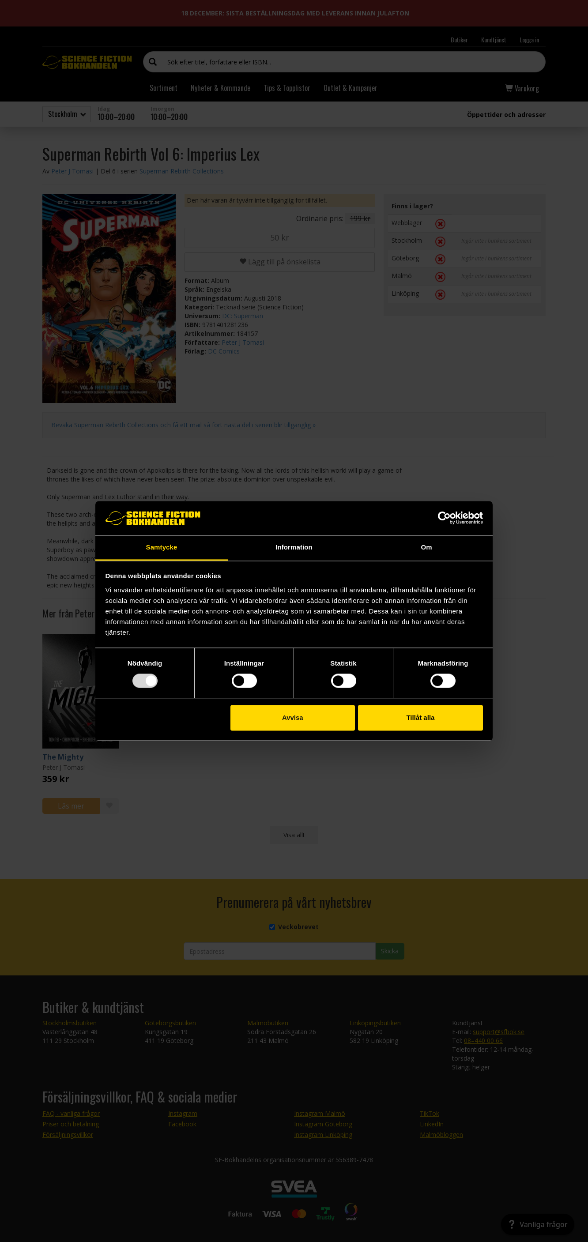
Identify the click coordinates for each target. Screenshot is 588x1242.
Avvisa (292, 717)
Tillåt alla (420, 717)
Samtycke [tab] (161, 547)
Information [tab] (294, 547)
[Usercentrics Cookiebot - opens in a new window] (444, 518)
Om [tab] (426, 547)
